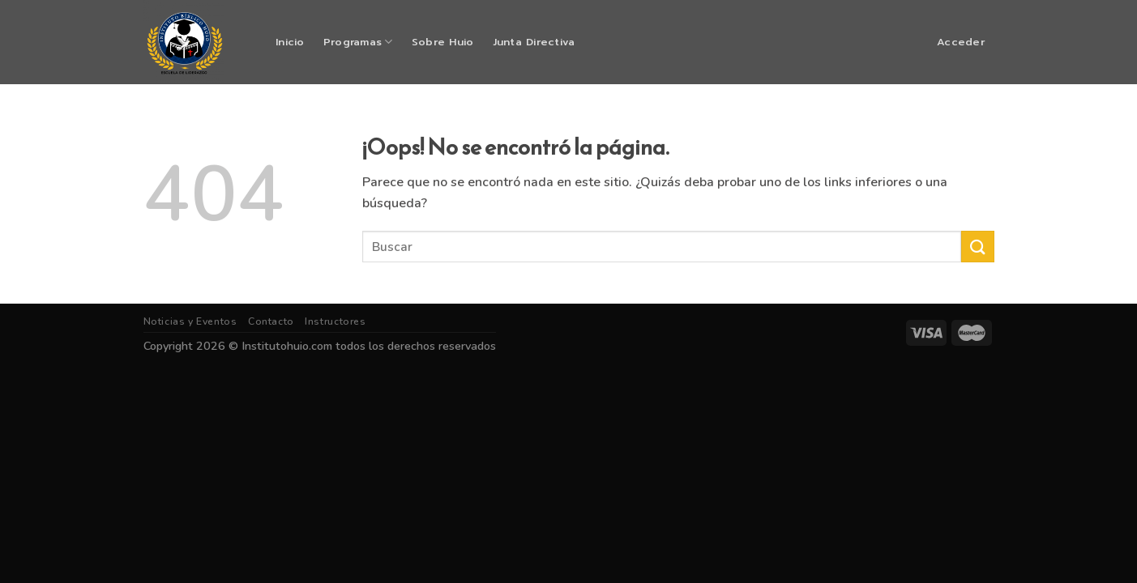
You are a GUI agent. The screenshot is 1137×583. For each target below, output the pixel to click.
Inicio (290, 41)
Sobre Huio (443, 41)
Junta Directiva (534, 41)
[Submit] (977, 246)
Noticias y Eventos (190, 321)
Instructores (335, 321)
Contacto (271, 321)
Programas (358, 41)
